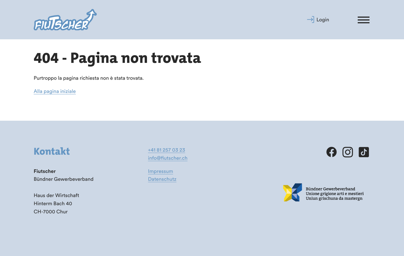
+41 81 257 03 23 (166, 150)
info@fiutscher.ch (168, 158)
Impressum (160, 171)
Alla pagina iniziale (55, 91)
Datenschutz (162, 179)
